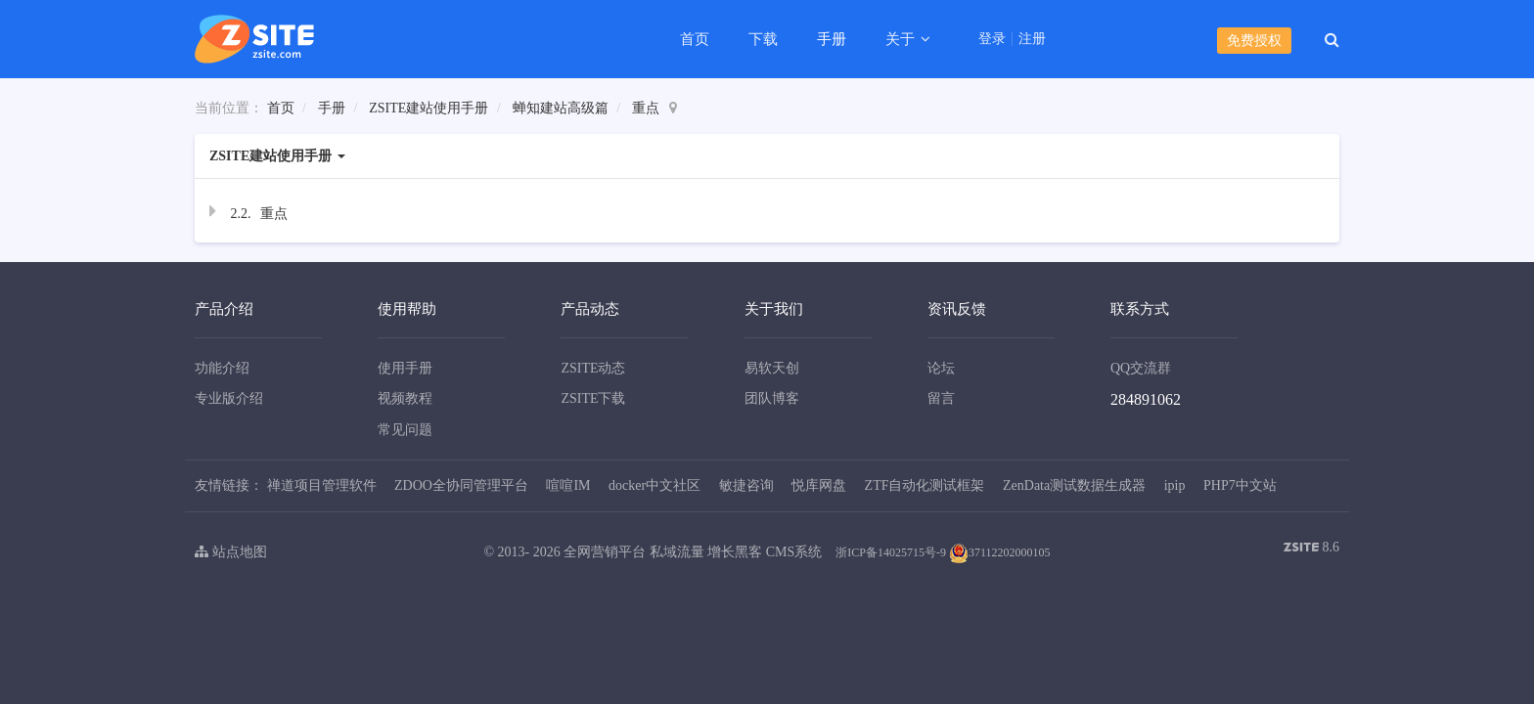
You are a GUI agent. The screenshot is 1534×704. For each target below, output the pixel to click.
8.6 (1311, 549)
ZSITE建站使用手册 (428, 108)
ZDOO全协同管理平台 (461, 485)
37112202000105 (1000, 552)
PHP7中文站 (1240, 485)
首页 (694, 39)
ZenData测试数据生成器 (1074, 485)
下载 (763, 39)
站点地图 (231, 552)
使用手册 (405, 368)
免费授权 (1254, 40)
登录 (992, 39)
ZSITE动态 (593, 368)
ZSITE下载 (593, 398)
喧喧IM (568, 485)
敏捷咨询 (746, 485)
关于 (902, 39)
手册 (831, 39)
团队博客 (771, 398)
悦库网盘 (818, 485)
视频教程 (405, 398)
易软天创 (771, 368)
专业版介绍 (229, 398)
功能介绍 (222, 368)
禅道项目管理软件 (322, 485)
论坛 (941, 368)
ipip (1175, 485)
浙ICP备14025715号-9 (890, 552)
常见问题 (405, 429)
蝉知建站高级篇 (561, 108)
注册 (1032, 39)
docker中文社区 (654, 485)
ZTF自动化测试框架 (925, 485)
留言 (941, 398)
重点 (645, 108)
